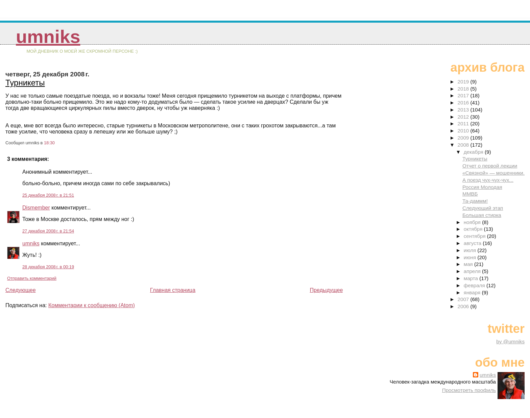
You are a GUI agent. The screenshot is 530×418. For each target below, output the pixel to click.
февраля (475, 285)
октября (474, 229)
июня (471, 257)
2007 (463, 299)
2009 (463, 138)
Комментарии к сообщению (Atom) (91, 305)
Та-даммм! (475, 201)
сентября (475, 236)
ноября (473, 222)
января (473, 292)
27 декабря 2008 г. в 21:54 (48, 230)
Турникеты (25, 82)
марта (471, 278)
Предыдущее (326, 290)
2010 (463, 130)
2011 (463, 123)
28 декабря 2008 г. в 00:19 (48, 266)
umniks (48, 36)
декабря (474, 152)
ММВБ (470, 194)
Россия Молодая (482, 187)
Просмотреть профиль (469, 390)
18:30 (49, 142)
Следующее (20, 290)
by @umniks (510, 341)
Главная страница (172, 290)
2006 (463, 306)
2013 (463, 110)
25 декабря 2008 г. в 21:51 (48, 195)
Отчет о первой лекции (489, 166)
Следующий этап (482, 208)
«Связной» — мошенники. (493, 173)
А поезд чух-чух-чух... (487, 180)
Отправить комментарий (31, 278)
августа (473, 243)
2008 (463, 145)
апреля (473, 271)
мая (469, 264)
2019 (463, 81)
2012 (463, 117)
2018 (463, 89)
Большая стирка (481, 215)
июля (471, 250)
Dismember (36, 208)
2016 (463, 102)
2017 (463, 95)
